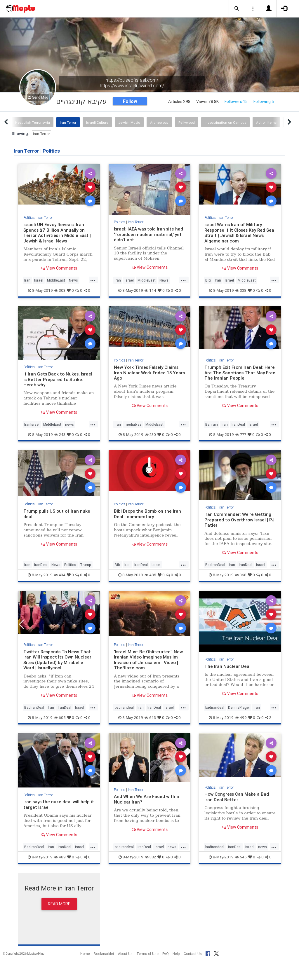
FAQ (165, 953)
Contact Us (193, 953)
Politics (29, 217)
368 (240, 574)
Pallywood (186, 122)
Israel (38, 280)
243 (59, 434)
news (69, 424)
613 (150, 717)
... (92, 280)
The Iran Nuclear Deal (227, 666)
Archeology (159, 122)
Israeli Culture (97, 122)
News (73, 280)
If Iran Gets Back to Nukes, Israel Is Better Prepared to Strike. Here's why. (57, 379)
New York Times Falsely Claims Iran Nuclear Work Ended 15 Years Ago (146, 372)
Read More (59, 904)
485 (150, 574)
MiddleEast (56, 280)
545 (241, 857)
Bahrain (211, 424)
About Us (125, 953)
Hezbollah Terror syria (32, 122)
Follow (130, 101)
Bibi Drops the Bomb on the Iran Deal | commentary (147, 513)
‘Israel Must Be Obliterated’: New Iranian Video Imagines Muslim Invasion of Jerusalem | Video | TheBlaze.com (148, 659)
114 (150, 290)
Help (176, 953)
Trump (85, 565)
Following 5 (263, 101)
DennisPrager (239, 707)
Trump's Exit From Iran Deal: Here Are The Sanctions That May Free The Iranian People (239, 372)
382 (150, 857)
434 (59, 574)
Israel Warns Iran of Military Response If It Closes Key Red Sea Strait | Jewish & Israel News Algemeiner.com (239, 232)
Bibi (208, 280)
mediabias (133, 424)
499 (241, 717)
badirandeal (124, 707)
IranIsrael (31, 424)
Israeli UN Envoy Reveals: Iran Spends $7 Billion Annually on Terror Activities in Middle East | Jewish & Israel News (57, 232)
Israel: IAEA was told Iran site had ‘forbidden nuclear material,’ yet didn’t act (148, 234)
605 (60, 717)
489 (60, 857)
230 (150, 434)
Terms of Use (147, 953)
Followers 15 (236, 101)
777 (240, 434)
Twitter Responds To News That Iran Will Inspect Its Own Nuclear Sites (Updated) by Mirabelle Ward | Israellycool (57, 659)
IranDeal (238, 424)
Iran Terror (68, 122)
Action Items (266, 122)
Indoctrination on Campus (225, 122)
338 (240, 290)
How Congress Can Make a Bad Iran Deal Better (236, 796)
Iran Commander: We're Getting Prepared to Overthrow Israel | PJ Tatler (239, 519)
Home (85, 953)
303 (59, 290)
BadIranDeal (215, 565)
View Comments (59, 268)
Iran (27, 280)
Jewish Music (129, 122)
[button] (237, 9)
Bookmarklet (104, 953)
